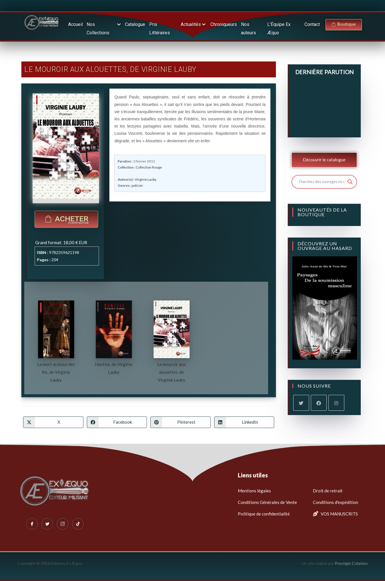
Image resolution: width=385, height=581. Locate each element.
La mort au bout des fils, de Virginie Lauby (56, 372)
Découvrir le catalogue (324, 159)
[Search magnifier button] (350, 182)
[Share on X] (53, 422)
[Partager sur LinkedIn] (244, 422)
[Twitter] (47, 524)
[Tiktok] (78, 524)
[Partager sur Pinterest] (180, 422)
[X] (301, 403)
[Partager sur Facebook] (117, 422)
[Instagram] (336, 403)
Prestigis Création (351, 563)
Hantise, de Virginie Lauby (113, 368)
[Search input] (322, 182)
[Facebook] (319, 403)
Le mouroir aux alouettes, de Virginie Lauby (171, 372)
